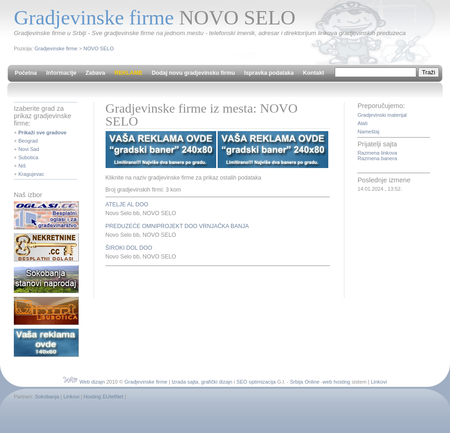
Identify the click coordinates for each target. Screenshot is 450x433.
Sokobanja (47, 396)
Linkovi (379, 382)
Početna (26, 73)
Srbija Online (305, 382)
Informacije (61, 73)
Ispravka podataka (269, 73)
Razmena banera (377, 158)
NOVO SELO (98, 48)
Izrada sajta (185, 382)
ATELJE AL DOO (127, 204)
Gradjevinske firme (56, 48)
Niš (22, 165)
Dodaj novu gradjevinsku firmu (193, 73)
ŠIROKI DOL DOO (129, 248)
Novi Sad (28, 149)
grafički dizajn (216, 382)
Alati (362, 123)
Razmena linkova (377, 153)
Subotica (28, 157)
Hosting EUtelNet (103, 396)
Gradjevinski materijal (382, 115)
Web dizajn (92, 382)
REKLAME (128, 73)
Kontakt (313, 73)
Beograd (28, 141)
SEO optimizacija (256, 382)
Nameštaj (368, 131)
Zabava (95, 73)
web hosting (336, 382)
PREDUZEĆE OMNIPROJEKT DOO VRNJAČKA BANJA (177, 226)
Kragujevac (31, 174)
